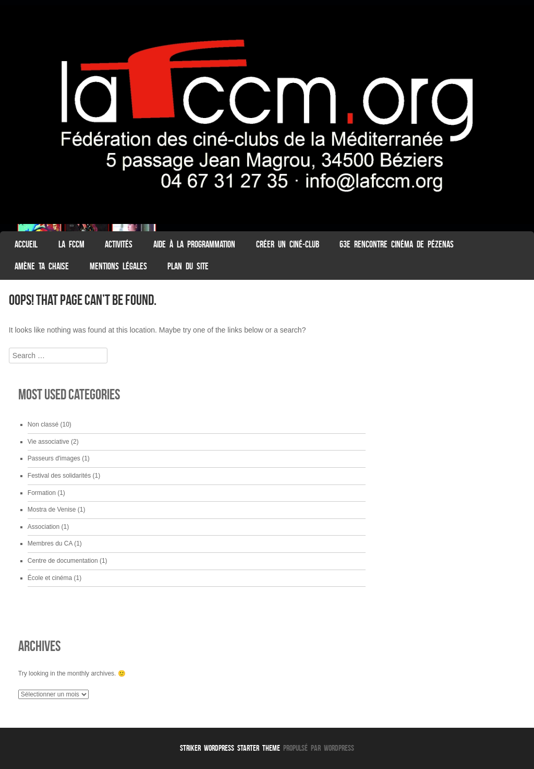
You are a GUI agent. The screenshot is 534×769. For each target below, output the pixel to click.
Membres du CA (50, 543)
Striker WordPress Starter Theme (230, 747)
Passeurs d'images (54, 458)
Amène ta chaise (42, 266)
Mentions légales (118, 266)
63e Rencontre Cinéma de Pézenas (396, 244)
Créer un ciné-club (287, 244)
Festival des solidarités (59, 475)
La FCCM (71, 244)
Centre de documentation (63, 560)
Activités (118, 244)
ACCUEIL (26, 244)
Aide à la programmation (194, 244)
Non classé (43, 424)
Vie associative (48, 441)
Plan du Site (188, 266)
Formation (42, 492)
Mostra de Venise (52, 509)
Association (43, 526)
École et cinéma (50, 578)
